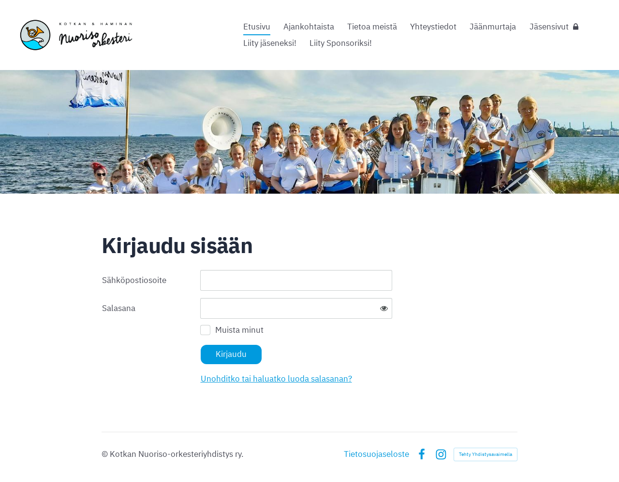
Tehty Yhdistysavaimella (485, 454)
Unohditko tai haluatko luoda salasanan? (276, 378)
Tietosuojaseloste (376, 454)
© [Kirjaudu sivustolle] (106, 454)
